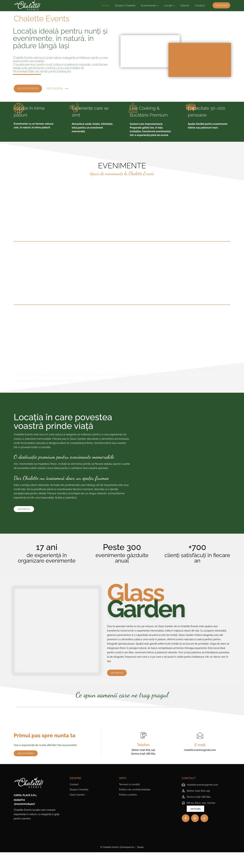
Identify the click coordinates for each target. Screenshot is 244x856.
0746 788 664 (147, 757)
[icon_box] (200, 789)
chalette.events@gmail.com (200, 753)
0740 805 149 (147, 753)
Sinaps (140, 851)
